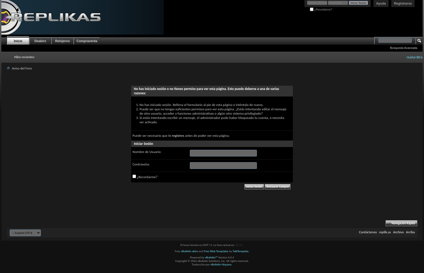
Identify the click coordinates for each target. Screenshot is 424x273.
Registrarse (403, 3)
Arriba (410, 232)
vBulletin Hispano (220, 264)
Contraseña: (141, 164)
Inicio (18, 41)
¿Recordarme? (321, 9)
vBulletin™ (211, 257)
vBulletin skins (189, 251)
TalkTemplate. (241, 251)
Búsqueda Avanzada (403, 47)
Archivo (398, 232)
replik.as (385, 232)
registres (178, 136)
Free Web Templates (216, 251)
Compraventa (87, 41)
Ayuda (381, 3)
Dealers (40, 41)
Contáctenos (368, 232)
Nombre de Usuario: (146, 152)
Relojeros (62, 41)
